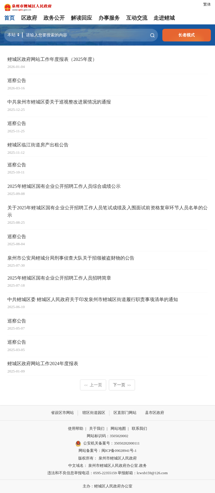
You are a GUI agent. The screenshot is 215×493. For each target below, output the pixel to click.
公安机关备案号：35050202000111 (107, 444)
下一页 (122, 384)
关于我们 (96, 429)
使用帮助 (75, 429)
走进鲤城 (164, 18)
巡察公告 (16, 80)
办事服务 (109, 18)
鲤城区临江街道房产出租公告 (38, 145)
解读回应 (81, 18)
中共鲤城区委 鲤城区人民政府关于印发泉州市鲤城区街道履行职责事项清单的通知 (92, 299)
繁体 (207, 4)
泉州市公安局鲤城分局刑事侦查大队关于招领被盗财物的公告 (70, 258)
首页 (9, 18)
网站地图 (118, 429)
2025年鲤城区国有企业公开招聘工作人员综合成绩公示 (63, 186)
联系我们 (139, 429)
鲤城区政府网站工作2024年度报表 (42, 363)
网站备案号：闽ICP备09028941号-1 (107, 451)
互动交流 (136, 18)
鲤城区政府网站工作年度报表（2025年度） (52, 59)
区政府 (29, 18)
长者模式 (186, 35)
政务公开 (54, 18)
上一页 (93, 384)
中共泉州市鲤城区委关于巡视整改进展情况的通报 (59, 102)
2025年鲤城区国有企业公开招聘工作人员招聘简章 (59, 278)
